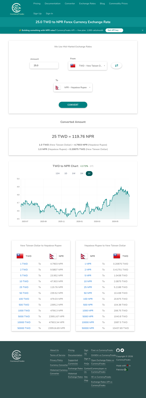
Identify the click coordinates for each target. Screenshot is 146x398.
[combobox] (87, 66)
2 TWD (24, 269)
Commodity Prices (118, 3)
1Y (89, 173)
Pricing (36, 3)
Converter (70, 3)
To (57, 80)
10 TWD (24, 281)
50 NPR (88, 293)
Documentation (53, 3)
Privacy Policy (56, 360)
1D (65, 173)
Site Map (86, 378)
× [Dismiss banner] (142, 30)
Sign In (49, 13)
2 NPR (88, 269)
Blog (102, 3)
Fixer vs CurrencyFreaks (102, 350)
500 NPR (88, 304)
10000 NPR (88, 322)
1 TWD (24, 263)
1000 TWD (24, 310)
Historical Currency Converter (59, 372)
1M (81, 173)
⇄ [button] (116, 65)
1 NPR (88, 263)
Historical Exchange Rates (75, 375)
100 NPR (88, 299)
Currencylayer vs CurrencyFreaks (99, 370)
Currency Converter (59, 365)
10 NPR (88, 281)
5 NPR (88, 275)
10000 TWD (23, 322)
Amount (34, 59)
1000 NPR (88, 310)
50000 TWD (23, 328)
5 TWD (24, 275)
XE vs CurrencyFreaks (101, 376)
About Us (54, 350)
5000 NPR (88, 316)
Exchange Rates (87, 3)
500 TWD (24, 304)
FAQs (86, 363)
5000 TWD (24, 316)
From (73, 58)
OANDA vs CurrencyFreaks (103, 355)
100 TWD (24, 299)
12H (58, 173)
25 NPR (88, 287)
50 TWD (24, 293)
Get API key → (114, 30)
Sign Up (37, 13)
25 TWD (24, 287)
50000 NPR (88, 328)
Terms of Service (57, 355)
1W (73, 173)
